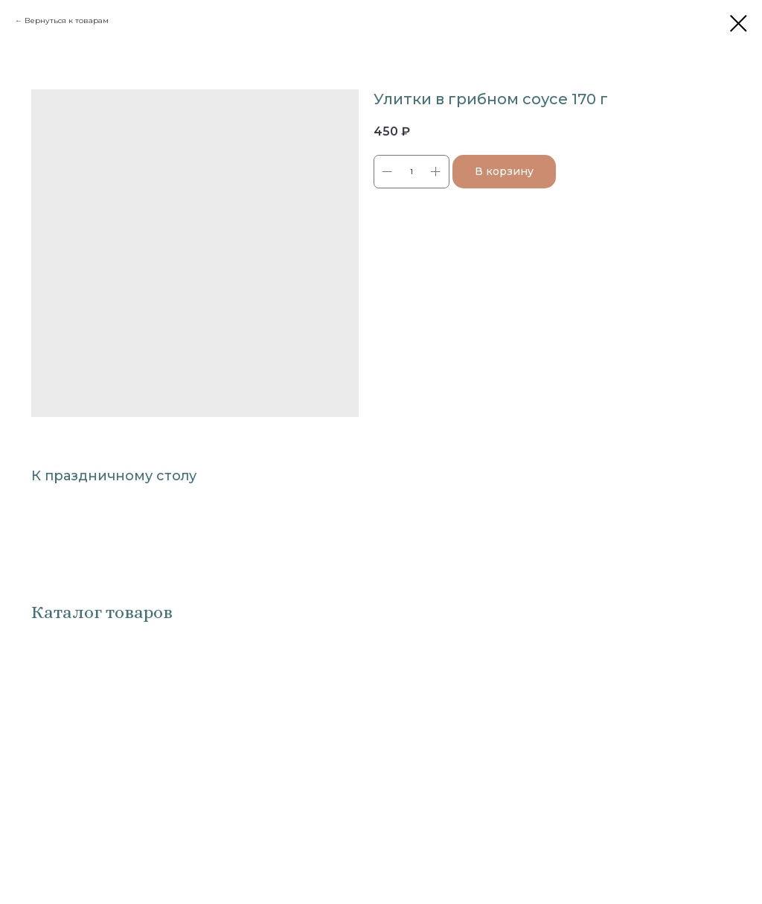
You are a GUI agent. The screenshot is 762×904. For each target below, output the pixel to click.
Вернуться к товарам (67, 20)
